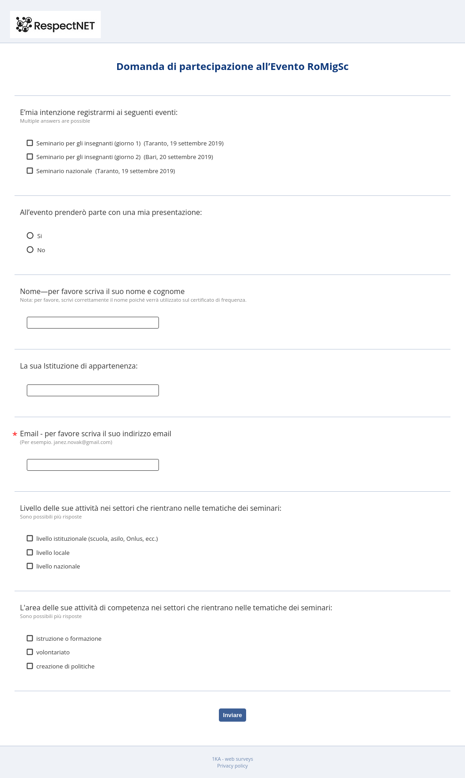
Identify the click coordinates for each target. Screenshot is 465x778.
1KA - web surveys (232, 758)
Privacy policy (232, 765)
